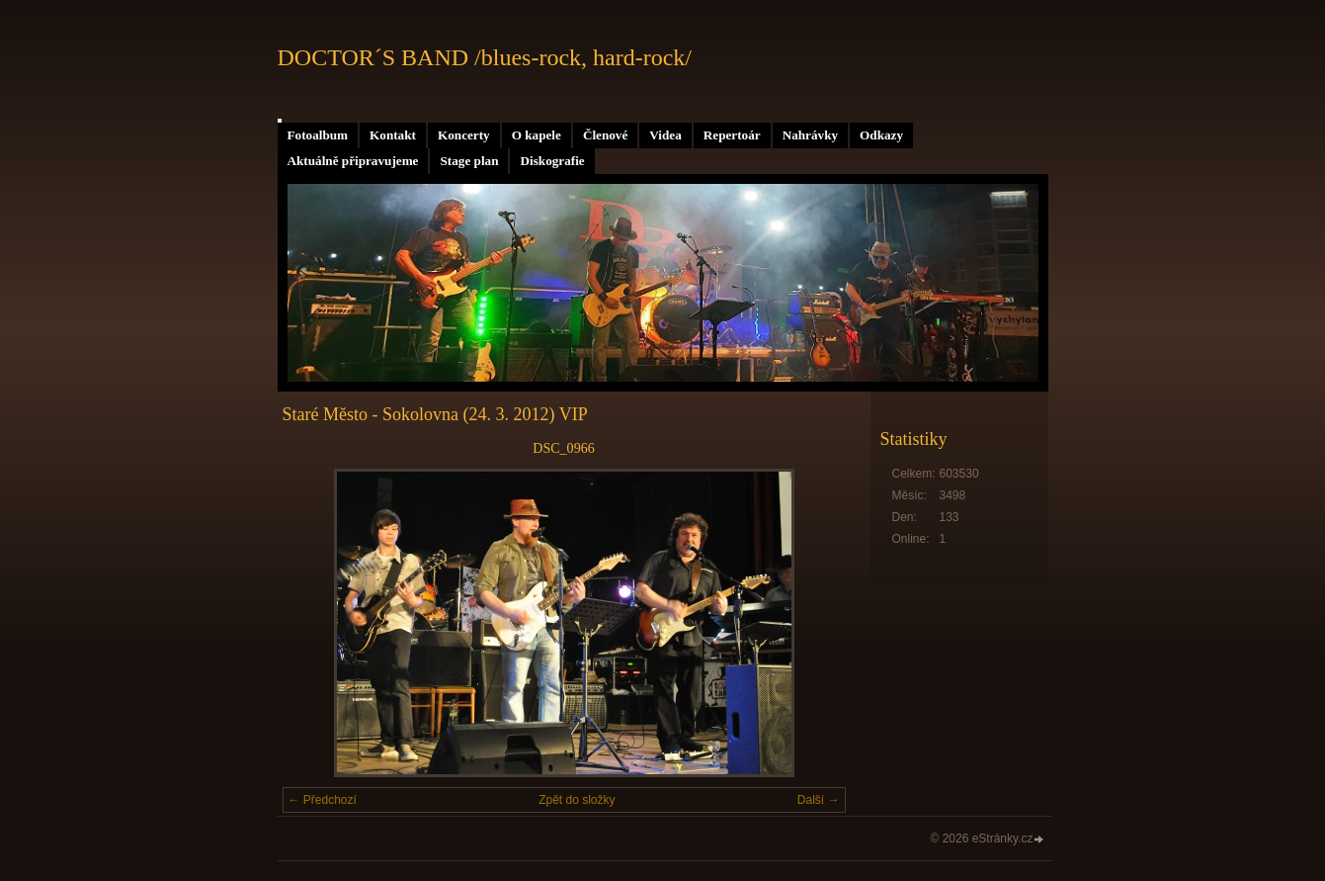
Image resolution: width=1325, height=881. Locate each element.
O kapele (536, 135)
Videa (665, 135)
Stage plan (469, 160)
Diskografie (552, 160)
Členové (605, 135)
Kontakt (393, 135)
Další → (818, 800)
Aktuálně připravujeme (353, 160)
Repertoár (732, 135)
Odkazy (881, 135)
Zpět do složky (576, 800)
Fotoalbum (318, 135)
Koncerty (464, 135)
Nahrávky (810, 135)
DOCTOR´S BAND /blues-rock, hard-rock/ (485, 57)
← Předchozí (323, 800)
